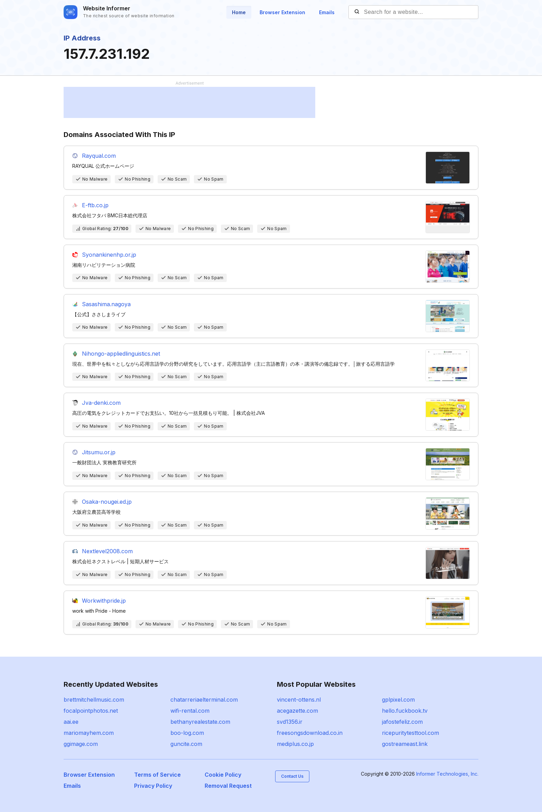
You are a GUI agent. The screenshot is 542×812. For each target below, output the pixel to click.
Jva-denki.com (101, 402)
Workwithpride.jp (104, 600)
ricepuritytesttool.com (410, 732)
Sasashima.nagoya (106, 304)
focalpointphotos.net (91, 710)
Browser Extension (282, 12)
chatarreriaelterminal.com (204, 699)
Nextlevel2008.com (107, 551)
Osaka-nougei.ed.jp (107, 501)
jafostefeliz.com (402, 721)
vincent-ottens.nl (299, 699)
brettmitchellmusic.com (94, 699)
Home (239, 12)
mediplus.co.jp (295, 743)
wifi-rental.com (189, 710)
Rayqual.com (99, 155)
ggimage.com (81, 743)
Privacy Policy (153, 785)
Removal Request (228, 785)
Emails (327, 12)
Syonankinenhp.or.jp (109, 254)
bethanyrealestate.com (200, 721)
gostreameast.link (405, 743)
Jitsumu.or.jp (98, 452)
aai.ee (71, 721)
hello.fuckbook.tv (405, 710)
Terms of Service (157, 774)
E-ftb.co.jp (95, 205)
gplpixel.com (398, 699)
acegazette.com (297, 710)
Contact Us (292, 776)
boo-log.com (187, 732)
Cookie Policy (223, 774)
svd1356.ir (289, 721)
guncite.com (186, 743)
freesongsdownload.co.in (310, 732)
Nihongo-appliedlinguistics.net (121, 353)
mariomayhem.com (89, 732)
